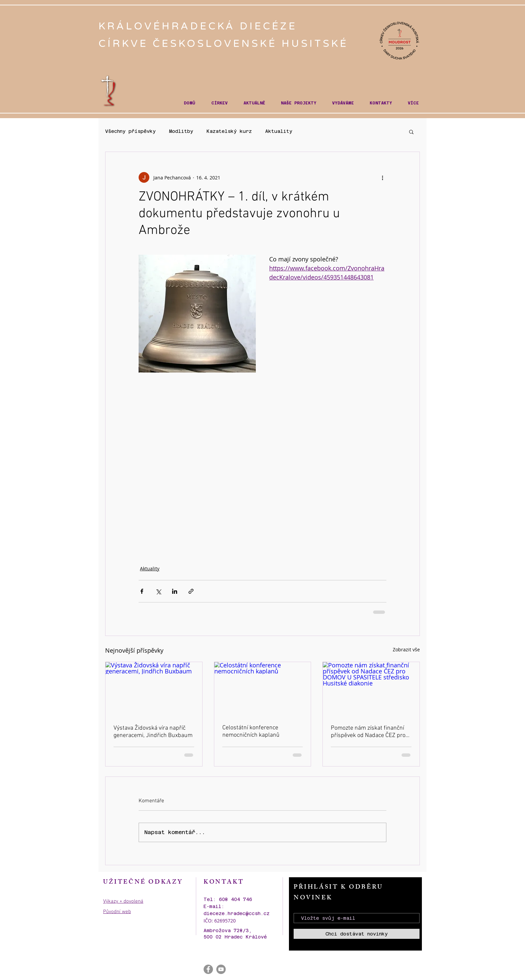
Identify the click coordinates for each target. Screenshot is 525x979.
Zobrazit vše (406, 649)
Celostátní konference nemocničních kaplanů (251, 731)
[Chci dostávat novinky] (357, 934)
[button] (219, 103)
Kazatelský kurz (229, 131)
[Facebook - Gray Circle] (208, 969)
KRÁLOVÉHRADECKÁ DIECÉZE (200, 26)
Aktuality (278, 131)
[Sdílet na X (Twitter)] (158, 591)
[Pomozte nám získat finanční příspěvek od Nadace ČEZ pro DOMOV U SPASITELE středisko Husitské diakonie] (371, 689)
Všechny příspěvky (130, 131)
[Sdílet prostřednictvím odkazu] (191, 591)
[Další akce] (382, 177)
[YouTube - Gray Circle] (221, 969)
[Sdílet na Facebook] (142, 591)
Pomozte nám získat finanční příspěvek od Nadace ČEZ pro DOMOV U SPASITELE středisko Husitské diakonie (370, 732)
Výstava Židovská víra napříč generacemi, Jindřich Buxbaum (153, 732)
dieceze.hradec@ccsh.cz (237, 913)
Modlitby (181, 131)
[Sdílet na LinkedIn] (174, 591)
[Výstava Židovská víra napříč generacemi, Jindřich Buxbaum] (153, 689)
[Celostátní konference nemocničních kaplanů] (262, 689)
